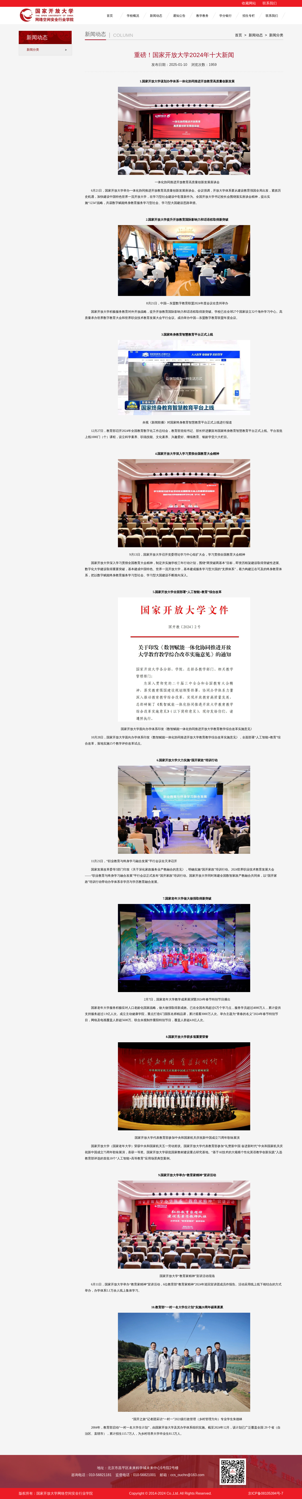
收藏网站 (249, 3)
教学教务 (202, 15)
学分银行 (225, 15)
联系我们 (270, 3)
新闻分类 (33, 49)
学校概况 (133, 15)
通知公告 (179, 15)
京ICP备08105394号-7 (265, 1493)
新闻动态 (156, 15)
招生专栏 (248, 15)
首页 (110, 15)
